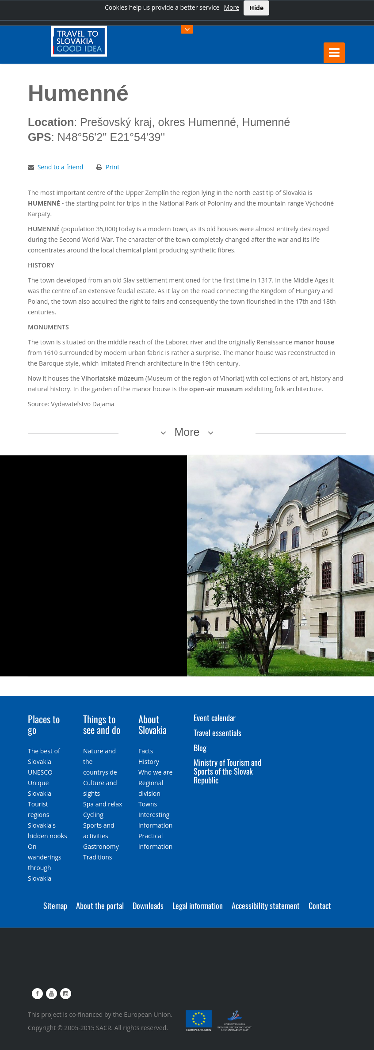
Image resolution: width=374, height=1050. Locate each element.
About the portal (100, 905)
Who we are (155, 772)
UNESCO (40, 772)
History (148, 761)
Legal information (197, 905)
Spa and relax (102, 804)
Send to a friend (61, 167)
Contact (320, 905)
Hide (256, 8)
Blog (200, 747)
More (231, 7)
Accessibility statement (266, 905)
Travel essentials (217, 732)
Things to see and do (101, 724)
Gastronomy (101, 846)
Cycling (93, 814)
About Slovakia (152, 724)
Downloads (148, 905)
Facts (145, 751)
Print (112, 167)
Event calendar (215, 717)
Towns (147, 804)
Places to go (44, 724)
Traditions (97, 857)
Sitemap (55, 905)
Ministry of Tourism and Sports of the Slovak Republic (227, 771)
